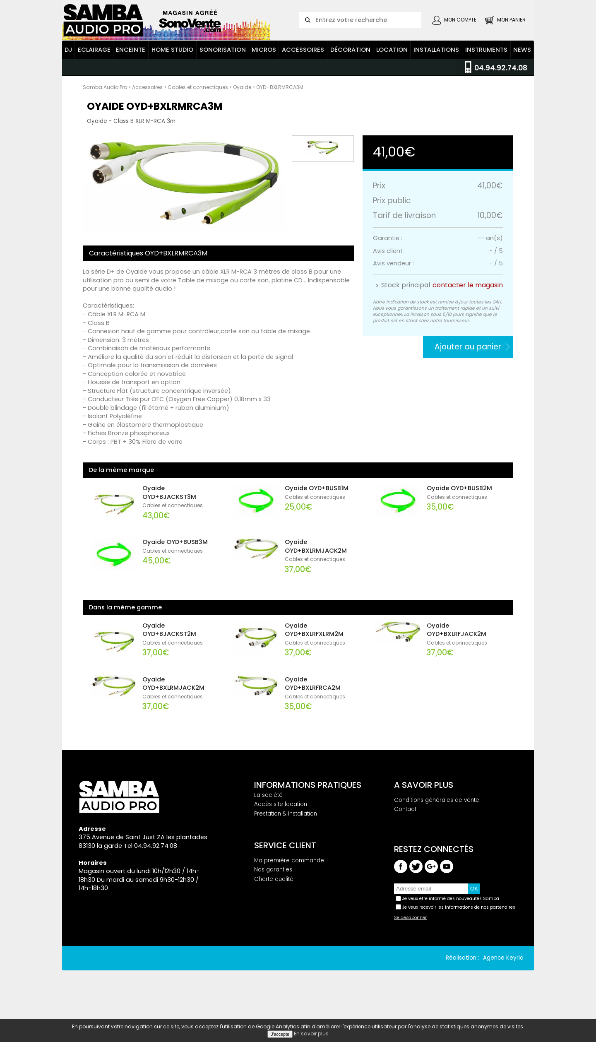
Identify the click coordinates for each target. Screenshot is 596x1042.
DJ (68, 80)
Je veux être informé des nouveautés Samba (450, 929)
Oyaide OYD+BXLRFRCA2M (313, 713)
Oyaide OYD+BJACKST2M (169, 660)
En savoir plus (311, 1033)
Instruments (486, 80)
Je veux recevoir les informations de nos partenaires (458, 937)
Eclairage (94, 80)
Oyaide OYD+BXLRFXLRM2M (314, 660)
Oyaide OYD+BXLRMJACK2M (316, 576)
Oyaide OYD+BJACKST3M (169, 522)
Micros (264, 80)
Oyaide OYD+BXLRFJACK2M (456, 660)
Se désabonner (410, 948)
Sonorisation (222, 80)
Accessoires (303, 80)
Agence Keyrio (503, 988)
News (522, 80)
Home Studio (172, 80)
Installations (436, 80)
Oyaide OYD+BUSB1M (316, 518)
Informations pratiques (307, 815)
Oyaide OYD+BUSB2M (459, 518)
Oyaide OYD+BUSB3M (175, 572)
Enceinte (130, 80)
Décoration (350, 80)
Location (392, 80)
